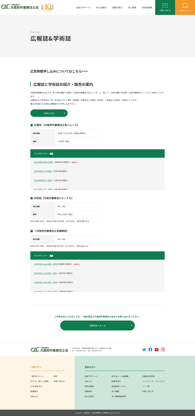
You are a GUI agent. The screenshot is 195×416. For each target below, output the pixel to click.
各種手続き (118, 7)
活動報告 (88, 391)
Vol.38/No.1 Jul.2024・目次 (45, 291)
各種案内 (34, 391)
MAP (55, 376)
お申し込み (54, 113)
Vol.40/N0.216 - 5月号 (43, 180)
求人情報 (132, 7)
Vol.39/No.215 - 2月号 (43, 189)
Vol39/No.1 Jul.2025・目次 (45, 273)
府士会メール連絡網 (120, 376)
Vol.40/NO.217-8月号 (43, 171)
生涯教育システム (119, 386)
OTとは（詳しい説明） (40, 381)
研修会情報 (147, 7)
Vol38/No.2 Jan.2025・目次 (45, 282)
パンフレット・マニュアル (153, 381)
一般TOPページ (37, 376)
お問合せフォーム (110, 325)
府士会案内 (102, 7)
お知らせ (34, 396)
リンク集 (146, 386)
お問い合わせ (59, 381)
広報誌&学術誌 (148, 376)
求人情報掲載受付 (119, 396)
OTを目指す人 (36, 386)
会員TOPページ (84, 7)
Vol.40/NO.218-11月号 (43, 162)
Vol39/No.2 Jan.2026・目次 (45, 264)
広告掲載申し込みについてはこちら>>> (59, 71)
